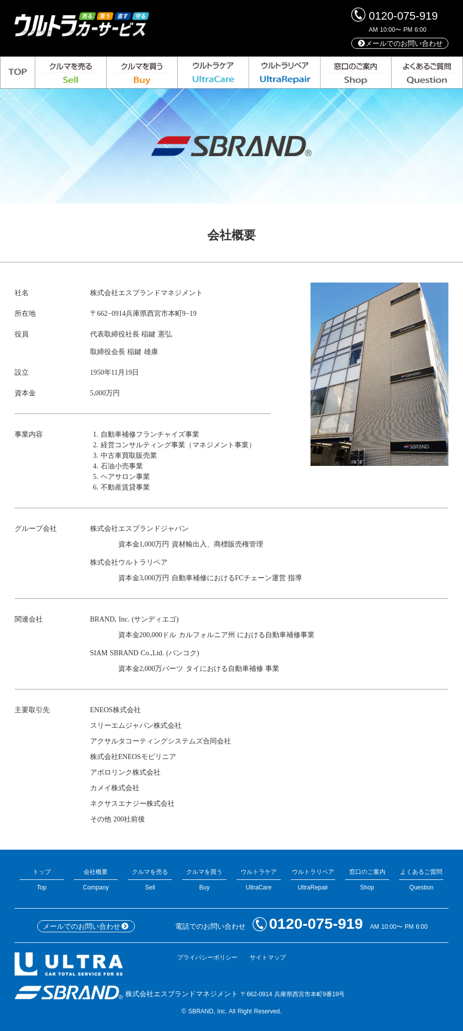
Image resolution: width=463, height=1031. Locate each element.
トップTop (42, 879)
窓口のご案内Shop (367, 879)
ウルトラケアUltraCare (259, 879)
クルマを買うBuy (204, 879)
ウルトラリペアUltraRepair (313, 879)
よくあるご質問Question (421, 879)
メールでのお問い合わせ (400, 43)
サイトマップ (268, 957)
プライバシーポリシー (207, 957)
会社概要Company (96, 879)
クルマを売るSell (150, 879)
